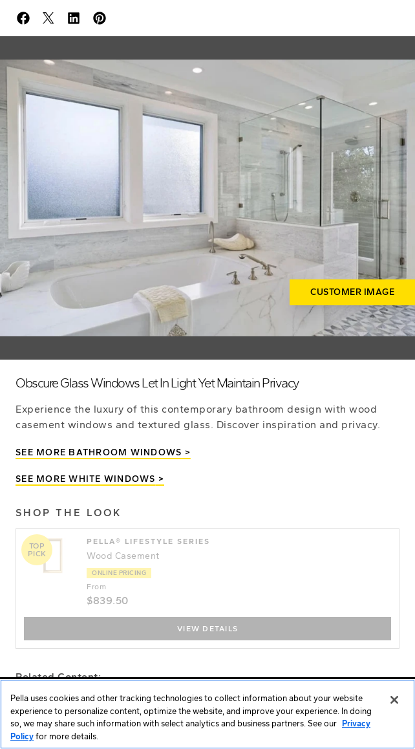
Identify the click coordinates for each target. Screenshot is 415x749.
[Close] (394, 700)
